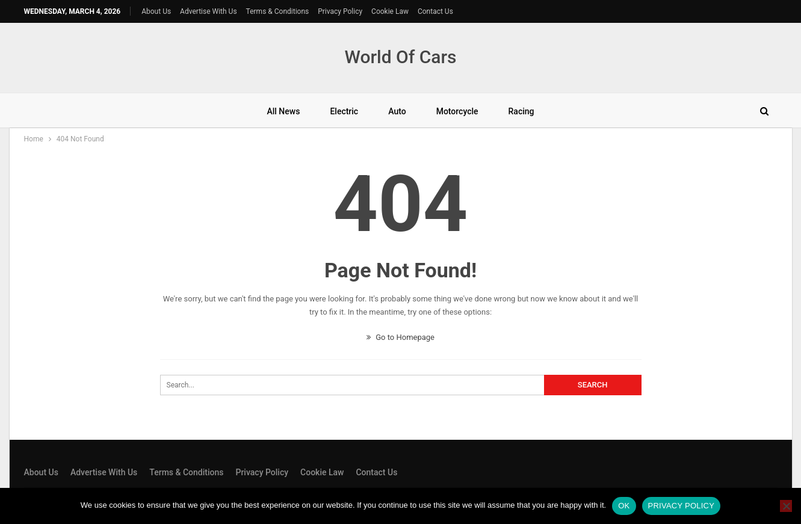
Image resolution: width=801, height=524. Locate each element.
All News (283, 111)
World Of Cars (400, 56)
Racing (521, 111)
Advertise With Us (208, 11)
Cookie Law (390, 11)
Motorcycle (457, 111)
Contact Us (435, 11)
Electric (344, 111)
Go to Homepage (400, 337)
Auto (397, 111)
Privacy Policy (340, 11)
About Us (156, 11)
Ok (623, 505)
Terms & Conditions (277, 11)
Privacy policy (681, 505)
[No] (786, 506)
